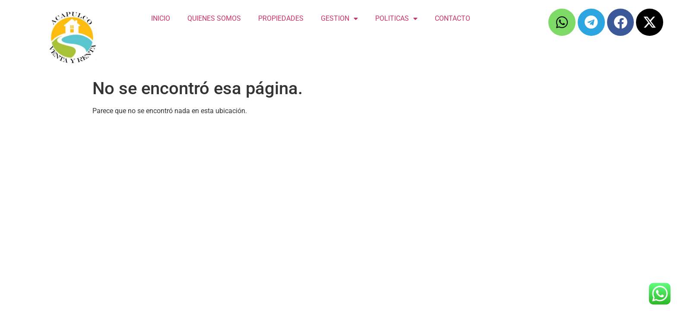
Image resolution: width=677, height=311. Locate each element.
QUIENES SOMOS (214, 18)
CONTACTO (452, 18)
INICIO (160, 18)
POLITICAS (396, 18)
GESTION (339, 18)
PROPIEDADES (281, 18)
